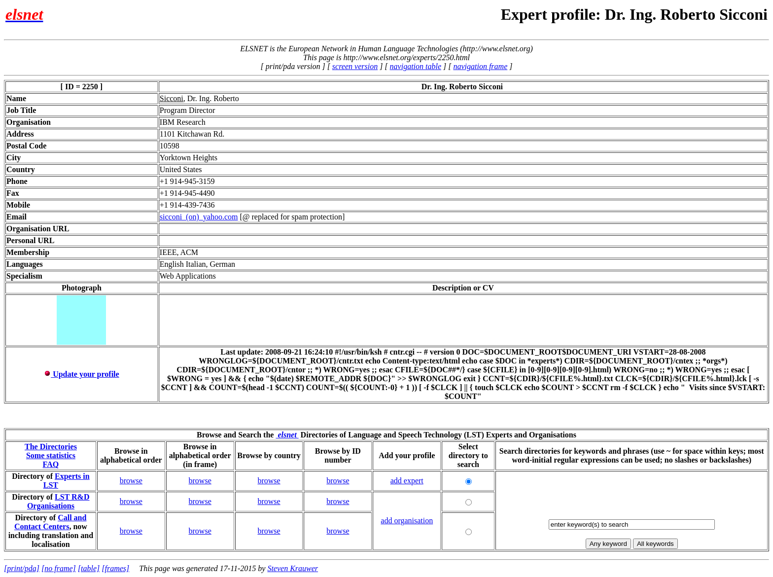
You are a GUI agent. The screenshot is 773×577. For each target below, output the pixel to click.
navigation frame (480, 66)
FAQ (51, 464)
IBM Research (183, 122)
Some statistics (50, 455)
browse (131, 480)
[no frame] (58, 568)
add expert (406, 480)
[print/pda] (21, 568)
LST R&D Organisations (58, 501)
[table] (89, 568)
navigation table (415, 66)
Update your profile (81, 374)
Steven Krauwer (292, 568)
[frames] (115, 568)
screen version (355, 66)
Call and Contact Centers (50, 522)
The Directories (51, 446)
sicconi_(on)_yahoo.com (199, 217)
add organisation (407, 520)
